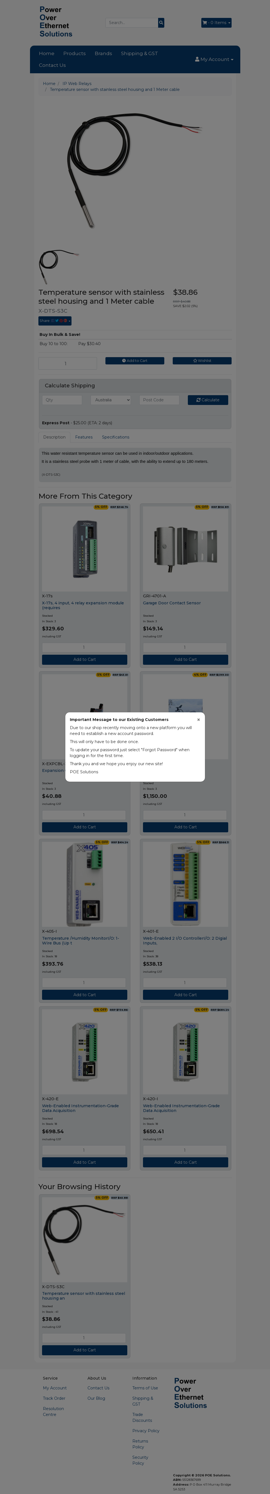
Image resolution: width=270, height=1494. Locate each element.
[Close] (198, 720)
